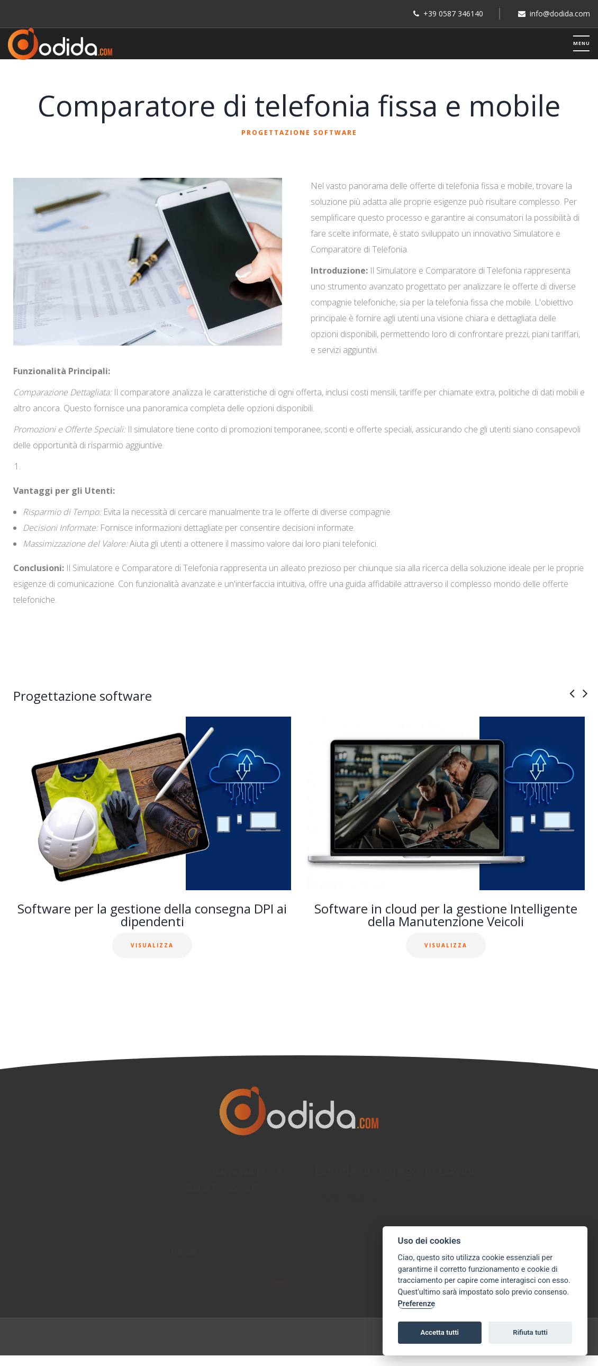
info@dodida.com (560, 13)
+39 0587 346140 (453, 13)
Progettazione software (299, 132)
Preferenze (416, 1303)
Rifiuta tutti (530, 1332)
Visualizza (152, 945)
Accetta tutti (439, 1332)
